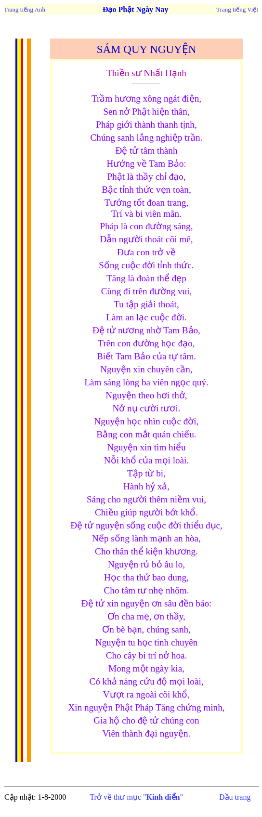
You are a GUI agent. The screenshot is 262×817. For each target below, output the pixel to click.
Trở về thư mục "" (136, 797)
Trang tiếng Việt (237, 9)
